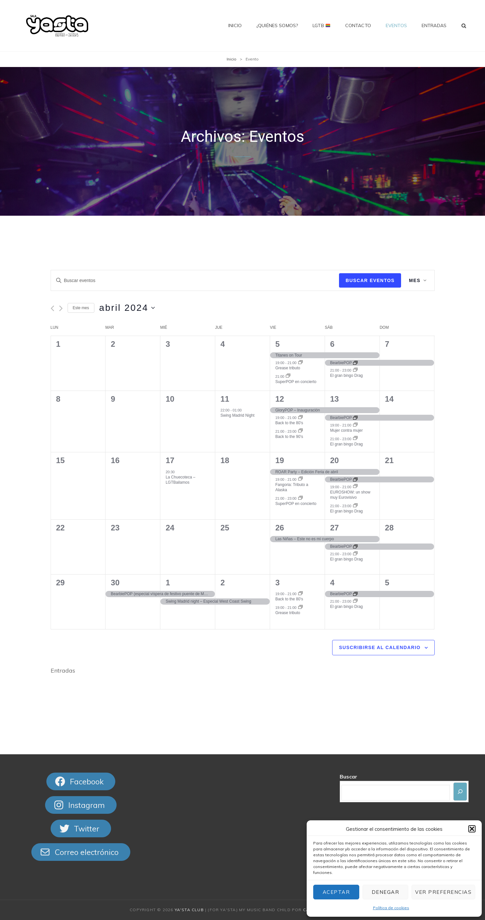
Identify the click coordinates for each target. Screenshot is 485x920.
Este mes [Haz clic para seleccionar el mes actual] (81, 308)
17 (170, 460)
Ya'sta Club (189, 909)
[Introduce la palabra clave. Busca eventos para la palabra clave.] (195, 280)
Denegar (385, 892)
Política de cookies (391, 907)
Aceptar (336, 892)
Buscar (348, 776)
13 (334, 398)
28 (389, 527)
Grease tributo (287, 368)
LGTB (321, 25)
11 (224, 398)
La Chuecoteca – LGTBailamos (180, 480)
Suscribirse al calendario (380, 647)
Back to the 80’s (289, 423)
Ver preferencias (443, 892)
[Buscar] (460, 791)
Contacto (358, 25)
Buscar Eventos (370, 280)
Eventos (396, 25)
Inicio (235, 25)
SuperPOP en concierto (295, 381)
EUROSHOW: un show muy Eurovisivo (350, 495)
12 (279, 398)
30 (115, 582)
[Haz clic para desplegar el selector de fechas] (127, 307)
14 (389, 398)
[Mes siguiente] (61, 308)
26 (279, 527)
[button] (472, 829)
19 (279, 460)
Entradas (434, 25)
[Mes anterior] (52, 308)
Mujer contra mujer (346, 430)
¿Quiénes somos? (277, 25)
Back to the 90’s (289, 436)
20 (334, 460)
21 (389, 460)
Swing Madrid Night (237, 415)
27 (334, 527)
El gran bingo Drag (346, 375)
